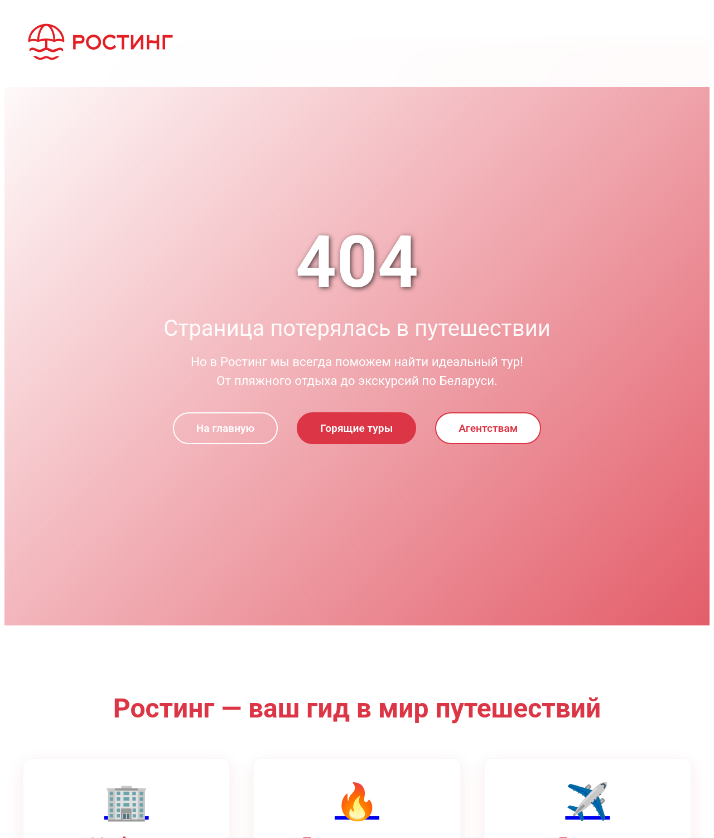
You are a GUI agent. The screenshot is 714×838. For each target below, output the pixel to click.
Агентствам (488, 428)
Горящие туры (356, 428)
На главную (225, 428)
